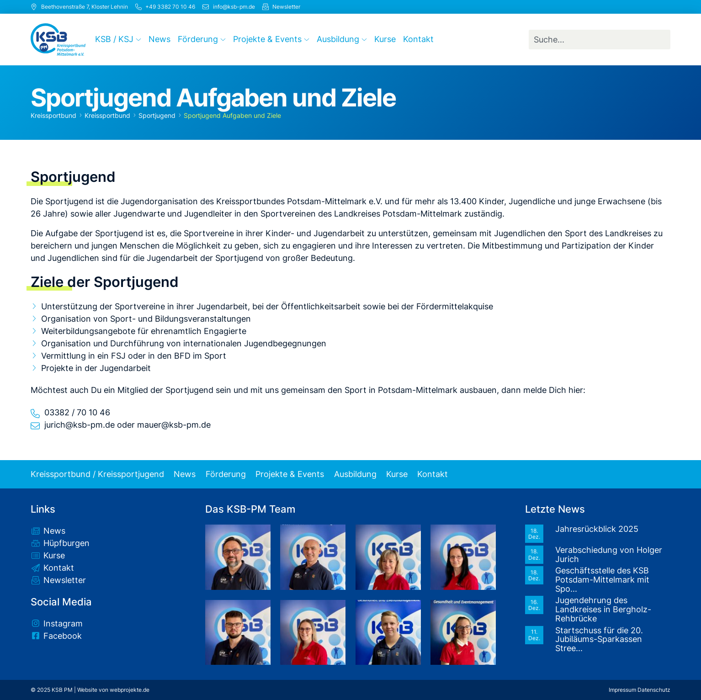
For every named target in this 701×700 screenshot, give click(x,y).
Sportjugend (156, 115)
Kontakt (432, 474)
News (185, 474)
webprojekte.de (129, 689)
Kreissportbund (53, 115)
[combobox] (600, 40)
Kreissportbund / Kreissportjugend (97, 474)
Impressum (622, 689)
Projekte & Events (289, 474)
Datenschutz (653, 689)
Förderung (226, 474)
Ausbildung (355, 474)
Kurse (397, 474)
